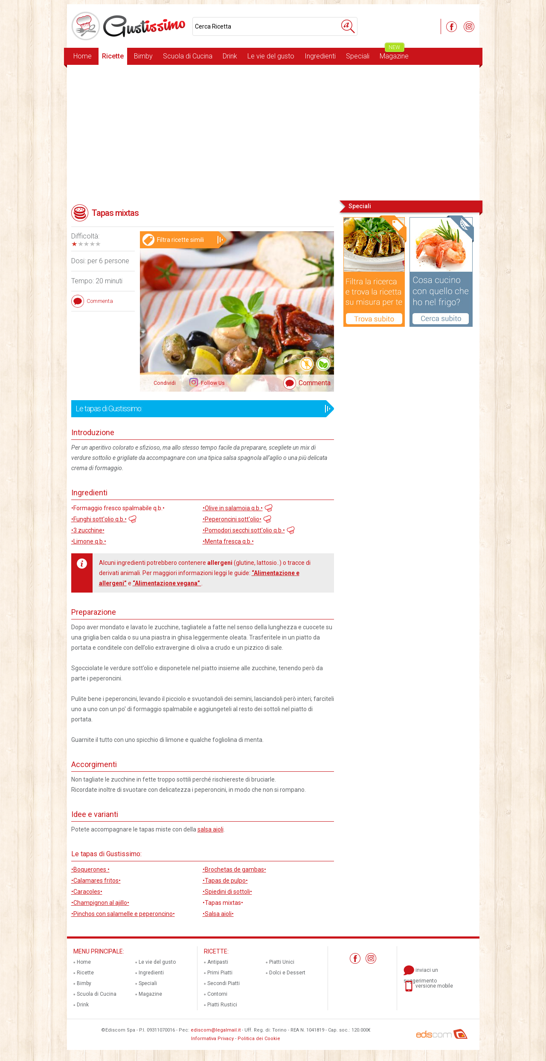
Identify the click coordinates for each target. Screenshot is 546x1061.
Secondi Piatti (223, 983)
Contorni (217, 994)
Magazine (394, 54)
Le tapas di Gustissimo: (200, 408)
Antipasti (217, 962)
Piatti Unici (281, 962)
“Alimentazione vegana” (167, 583)
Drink (230, 56)
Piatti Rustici (222, 1005)
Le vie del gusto (270, 56)
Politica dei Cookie (259, 1038)
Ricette (113, 56)
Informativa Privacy (212, 1038)
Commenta (315, 383)
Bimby (143, 56)
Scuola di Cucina (187, 56)
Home (82, 56)
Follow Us (212, 383)
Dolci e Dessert (287, 973)
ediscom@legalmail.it (216, 1030)
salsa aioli (210, 829)
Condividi (165, 383)
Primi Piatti (219, 973)
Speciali (357, 56)
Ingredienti (320, 56)
